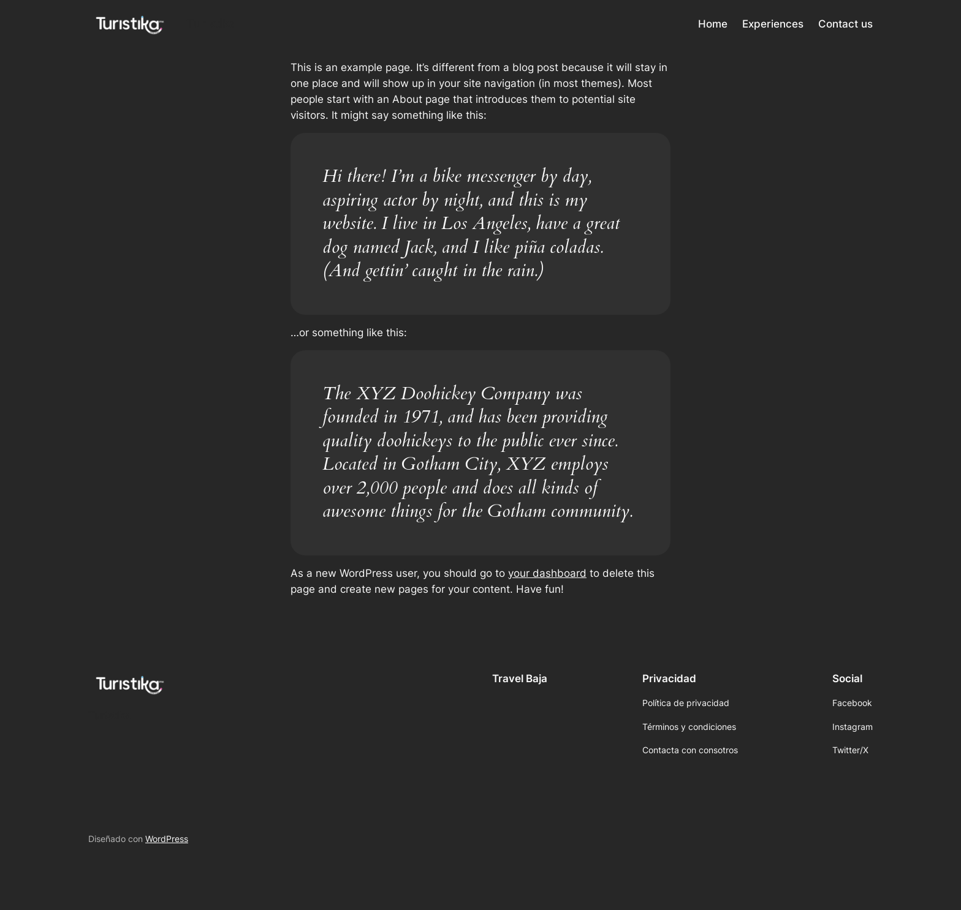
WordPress (166, 838)
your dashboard (547, 573)
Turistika (211, 23)
